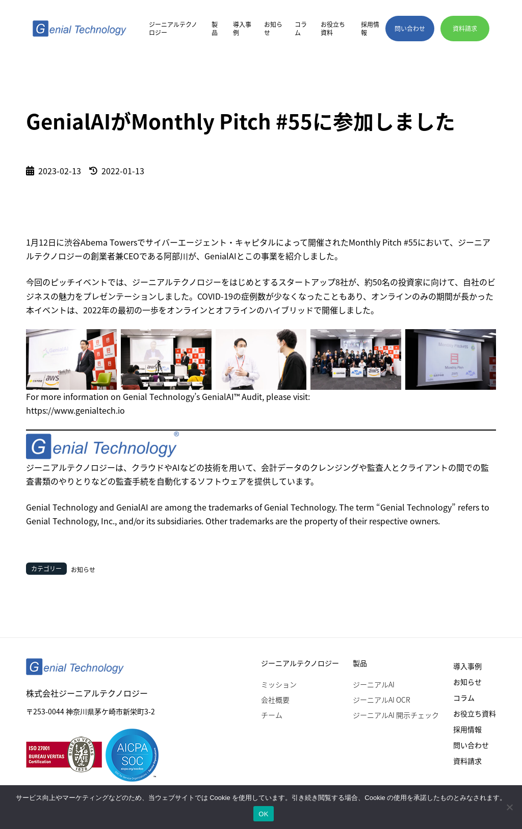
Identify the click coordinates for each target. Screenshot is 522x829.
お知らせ (273, 28)
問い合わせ (471, 745)
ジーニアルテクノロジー (173, 28)
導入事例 (242, 28)
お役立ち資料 (333, 28)
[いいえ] (509, 807)
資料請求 (467, 761)
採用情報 (370, 28)
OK (263, 814)
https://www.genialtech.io (75, 410)
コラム (301, 28)
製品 (215, 28)
